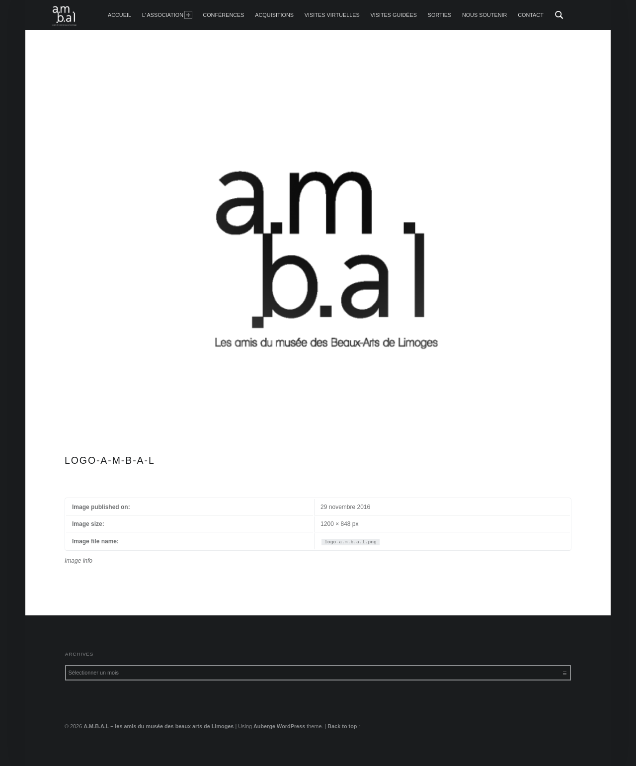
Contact (531, 15)
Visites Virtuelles (332, 15)
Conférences (223, 15)
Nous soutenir (484, 15)
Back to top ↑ (344, 726)
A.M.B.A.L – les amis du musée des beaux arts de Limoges (158, 726)
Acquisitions (274, 15)
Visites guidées (393, 15)
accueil (119, 15)
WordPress (291, 726)
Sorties (439, 15)
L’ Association (167, 15)
